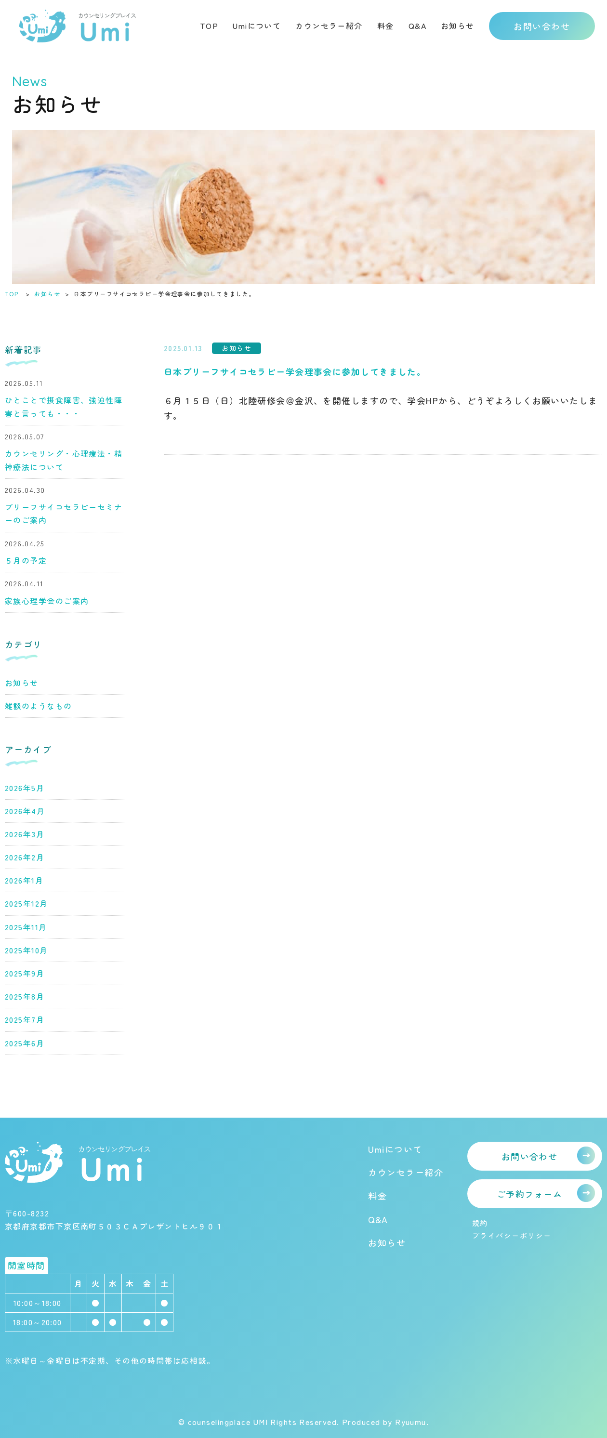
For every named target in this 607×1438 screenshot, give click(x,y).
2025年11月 (26, 927)
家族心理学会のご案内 (47, 601)
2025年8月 (24, 996)
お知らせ (458, 25)
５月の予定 (26, 560)
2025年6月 (24, 1043)
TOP (209, 25)
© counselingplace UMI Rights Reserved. (260, 1421)
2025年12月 (26, 903)
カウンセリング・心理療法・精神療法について (63, 460)
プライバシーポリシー (511, 1235)
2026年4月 (25, 811)
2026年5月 (24, 787)
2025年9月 (24, 973)
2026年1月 (24, 880)
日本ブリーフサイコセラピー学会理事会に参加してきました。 (295, 371)
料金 (385, 25)
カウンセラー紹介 (329, 25)
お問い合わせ (542, 26)
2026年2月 (24, 857)
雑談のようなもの (38, 706)
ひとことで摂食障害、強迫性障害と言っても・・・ (63, 406)
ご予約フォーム (529, 1193)
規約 (480, 1223)
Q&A (417, 25)
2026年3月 (24, 834)
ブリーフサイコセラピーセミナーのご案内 (63, 513)
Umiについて (257, 25)
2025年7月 (24, 1019)
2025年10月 (26, 950)
